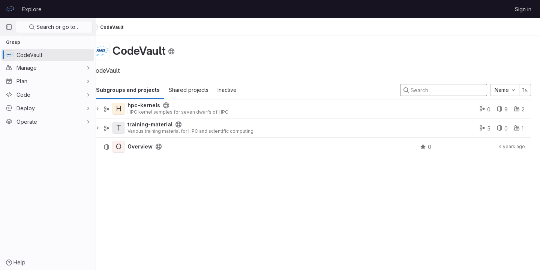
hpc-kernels (157, 105)
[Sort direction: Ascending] (525, 90)
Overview (153, 147)
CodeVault (121, 27)
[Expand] (111, 109)
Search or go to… (54, 27)
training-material (163, 125)
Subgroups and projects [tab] (141, 90)
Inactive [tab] (240, 90)
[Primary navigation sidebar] (9, 27)
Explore (32, 9)
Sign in (523, 9)
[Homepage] (10, 9)
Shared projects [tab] (202, 90)
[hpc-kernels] (132, 109)
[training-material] (132, 128)
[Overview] (132, 147)
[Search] (443, 90)
